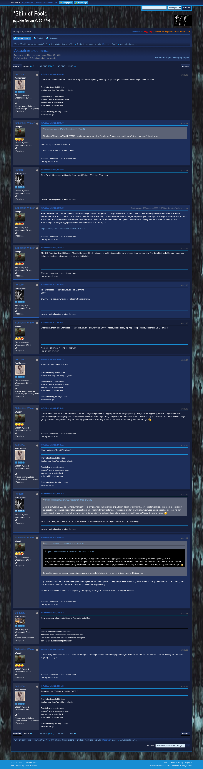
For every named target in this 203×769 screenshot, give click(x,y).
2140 (45, 66)
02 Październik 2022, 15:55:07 (52, 123)
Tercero (19, 169)
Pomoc (166, 763)
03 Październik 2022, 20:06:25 (52, 537)
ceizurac (20, 74)
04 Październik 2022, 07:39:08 (52, 649)
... (36, 66)
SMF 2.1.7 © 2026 (17, 763)
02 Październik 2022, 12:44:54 (52, 74)
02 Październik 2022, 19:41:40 (52, 170)
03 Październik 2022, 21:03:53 (52, 613)
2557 (70, 66)
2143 (63, 66)
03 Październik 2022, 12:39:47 (52, 322)
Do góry (17, 733)
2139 (39, 66)
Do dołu (17, 66)
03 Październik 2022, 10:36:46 (52, 284)
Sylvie (114, 44)
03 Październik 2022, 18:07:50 (52, 494)
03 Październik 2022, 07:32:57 (52, 248)
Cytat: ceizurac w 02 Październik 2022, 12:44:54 (65, 129)
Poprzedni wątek (163, 57)
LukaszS (20, 612)
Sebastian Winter (25, 123)
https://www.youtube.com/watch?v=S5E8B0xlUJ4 (63, 228)
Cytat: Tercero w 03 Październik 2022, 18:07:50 (64, 544)
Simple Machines (31, 763)
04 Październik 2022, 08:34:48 (52, 686)
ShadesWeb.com (31, 766)
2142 (57, 66)
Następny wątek (181, 57)
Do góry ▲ (188, 763)
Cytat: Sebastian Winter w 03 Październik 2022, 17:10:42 (68, 500)
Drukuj (185, 66)
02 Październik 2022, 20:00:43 (52, 208)
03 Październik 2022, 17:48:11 (52, 445)
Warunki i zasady (177, 763)
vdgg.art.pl (148, 32)
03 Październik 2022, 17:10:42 (52, 408)
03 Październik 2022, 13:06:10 (52, 359)
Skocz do (150, 746)
